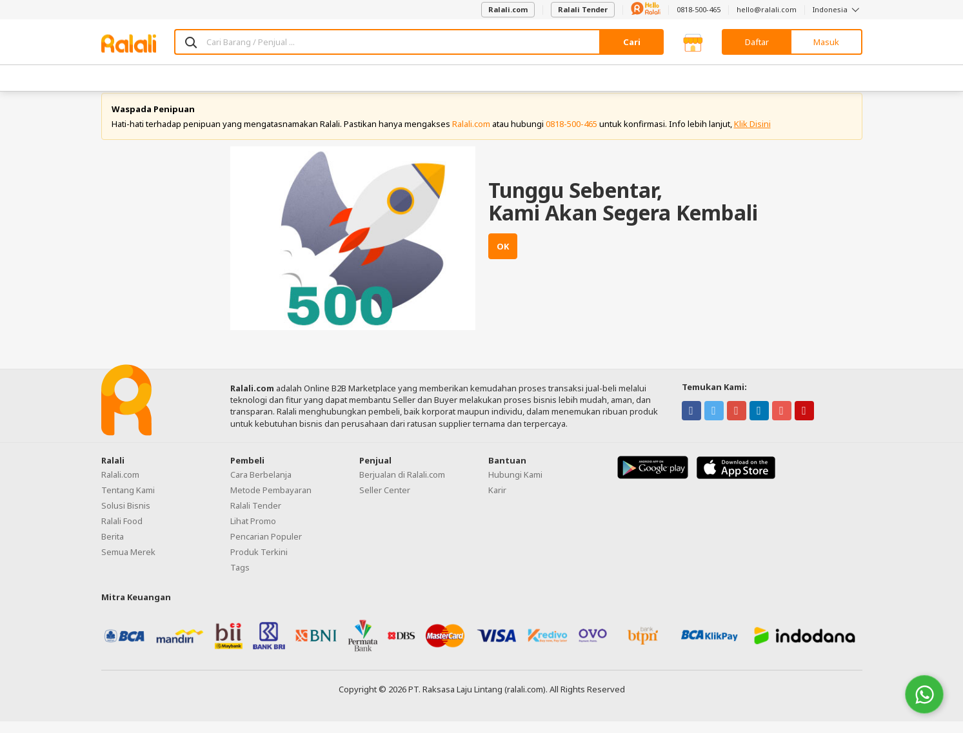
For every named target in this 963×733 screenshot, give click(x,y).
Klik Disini (752, 135)
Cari (631, 42)
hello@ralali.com (767, 9)
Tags (240, 579)
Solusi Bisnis (125, 517)
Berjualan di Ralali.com (402, 486)
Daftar (757, 42)
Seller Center (384, 501)
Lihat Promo (253, 532)
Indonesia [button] (837, 9)
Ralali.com (508, 9)
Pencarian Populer (266, 548)
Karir (497, 501)
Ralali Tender (583, 9)
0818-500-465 (698, 9)
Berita (112, 548)
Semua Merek (128, 563)
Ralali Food (122, 532)
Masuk (826, 42)
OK (503, 258)
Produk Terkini (259, 563)
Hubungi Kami (515, 486)
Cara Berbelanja (261, 486)
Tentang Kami (128, 501)
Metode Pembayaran (271, 501)
